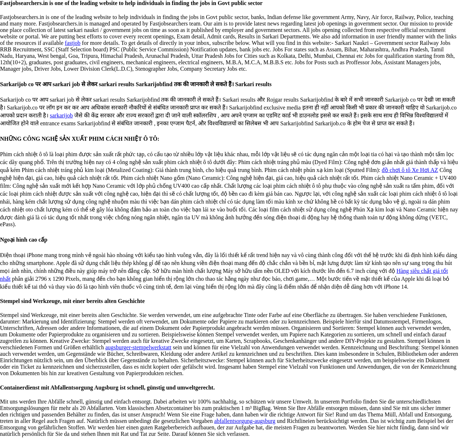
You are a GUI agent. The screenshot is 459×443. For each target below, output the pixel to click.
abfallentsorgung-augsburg (244, 421)
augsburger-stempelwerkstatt (138, 347)
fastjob (73, 43)
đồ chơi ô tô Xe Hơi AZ (410, 170)
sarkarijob (61, 115)
